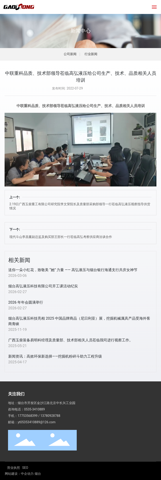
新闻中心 (81, 31)
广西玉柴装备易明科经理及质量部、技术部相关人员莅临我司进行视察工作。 (70, 340)
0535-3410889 (34, 422)
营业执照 (13, 474)
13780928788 (50, 429)
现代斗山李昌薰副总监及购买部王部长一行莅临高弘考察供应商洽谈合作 (60, 237)
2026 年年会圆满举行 (25, 302)
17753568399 (28, 429)
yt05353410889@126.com (36, 435)
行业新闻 (91, 54)
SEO (25, 474)
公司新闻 (70, 54)
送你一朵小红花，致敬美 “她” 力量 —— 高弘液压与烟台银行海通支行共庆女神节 (72, 270)
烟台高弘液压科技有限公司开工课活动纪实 (43, 286)
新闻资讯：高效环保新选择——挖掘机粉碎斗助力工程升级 (55, 356)
